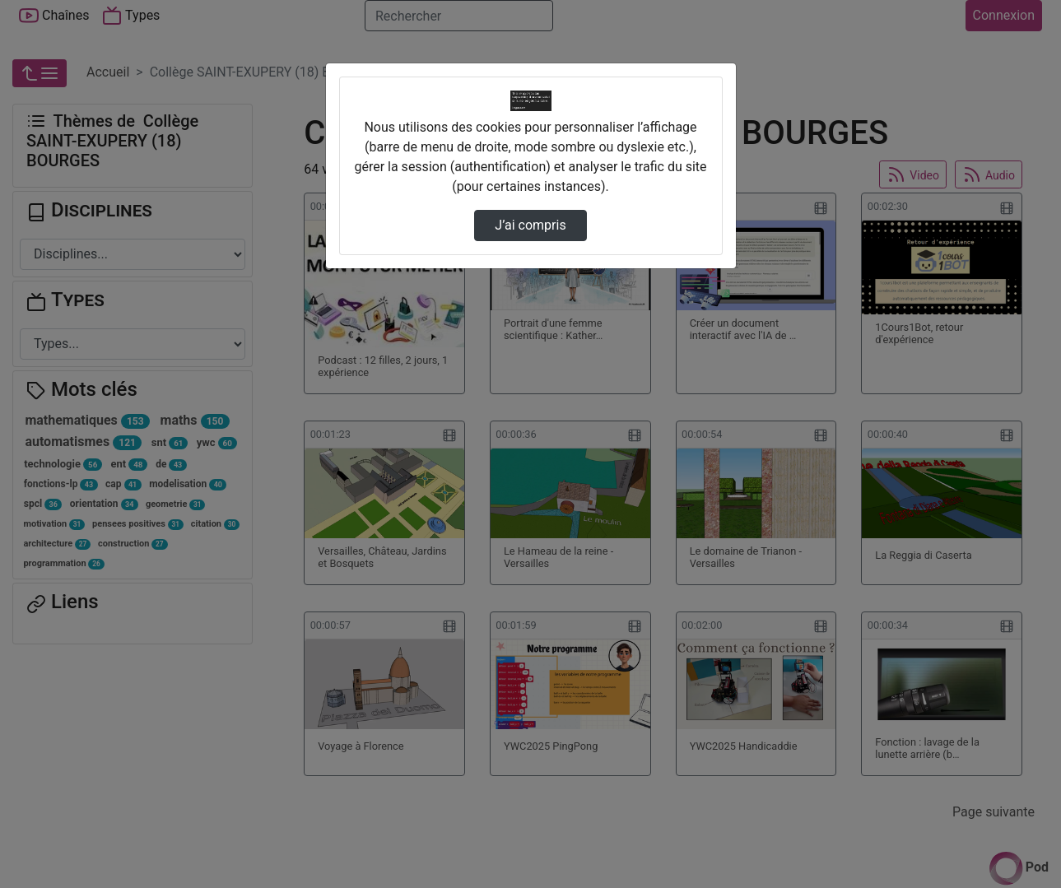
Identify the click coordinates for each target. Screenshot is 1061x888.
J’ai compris (530, 225)
